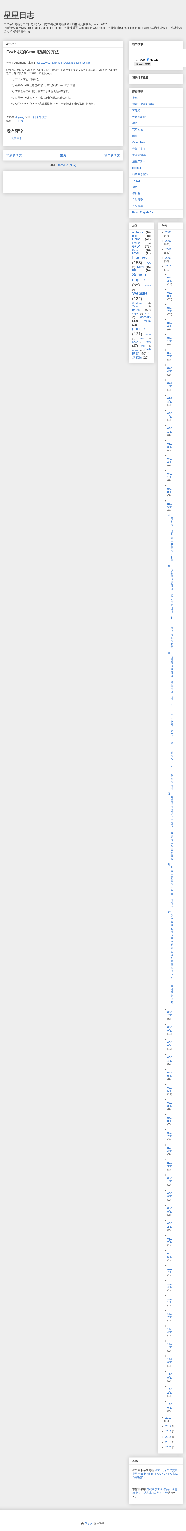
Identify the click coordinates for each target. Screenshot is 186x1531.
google (138, 328)
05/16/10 (169, 1044)
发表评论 (16, 138)
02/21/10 (169, 385)
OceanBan (138, 142)
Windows (137, 303)
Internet (139, 257)
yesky (135, 350)
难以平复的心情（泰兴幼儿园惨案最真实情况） (170, 945)
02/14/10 (169, 370)
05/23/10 (169, 1059)
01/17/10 (169, 309)
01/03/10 (169, 279)
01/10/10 (169, 294)
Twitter (136, 180)
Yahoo (135, 306)
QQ (149, 263)
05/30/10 (169, 1074)
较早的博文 (112, 155)
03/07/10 (169, 415)
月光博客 (137, 206)
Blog (135, 235)
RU (134, 270)
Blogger (89, 1523)
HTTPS (19, 121)
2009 (168, 257)
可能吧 (136, 110)
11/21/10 (169, 1345)
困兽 (135, 135)
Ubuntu (147, 285)
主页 (63, 155)
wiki (143, 346)
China (136, 239)
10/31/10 (169, 1300)
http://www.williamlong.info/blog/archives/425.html (63, 62)
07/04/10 (169, 1150)
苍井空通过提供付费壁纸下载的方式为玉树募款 (170, 826)
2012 (168, 1426)
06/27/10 (169, 1134)
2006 (168, 232)
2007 (168, 240)
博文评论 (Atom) (67, 165)
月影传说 (137, 199)
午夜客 (136, 193)
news (135, 342)
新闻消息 (149, 1473)
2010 (168, 266)
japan (148, 334)
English (136, 243)
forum (147, 321)
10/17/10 (169, 1270)
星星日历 (160, 1470)
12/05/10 (169, 1376)
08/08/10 (169, 1195)
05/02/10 (169, 1014)
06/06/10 (169, 1089)
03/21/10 (169, 430)
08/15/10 (169, 1210)
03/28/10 (169, 445)
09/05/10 (169, 1255)
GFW (136, 246)
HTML (136, 253)
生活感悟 (141, 355)
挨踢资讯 (140, 1477)
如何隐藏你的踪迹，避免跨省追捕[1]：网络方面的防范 (170, 607)
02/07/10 (169, 354)
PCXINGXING (163, 1473)
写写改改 (137, 129)
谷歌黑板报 (139, 116)
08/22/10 (169, 1225)
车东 (135, 97)
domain (145, 317)
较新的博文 (14, 155)
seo (148, 342)
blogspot (137, 167)
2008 (168, 249)
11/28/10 (169, 1361)
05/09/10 (169, 1029)
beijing (135, 313)
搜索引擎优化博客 (143, 104)
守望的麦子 (139, 148)
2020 (168, 1447)
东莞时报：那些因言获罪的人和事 (170, 537)
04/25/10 (169, 505)
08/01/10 (169, 1180)
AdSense (137, 232)
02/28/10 (169, 400)
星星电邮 (137, 1473)
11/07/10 (169, 1315)
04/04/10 (169, 460)
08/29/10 (169, 1240)
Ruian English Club (143, 212)
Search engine (139, 277)
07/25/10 (169, 1164)
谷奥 (135, 123)
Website (140, 293)
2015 (168, 1436)
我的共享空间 (140, 174)
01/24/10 (169, 324)
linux (141, 338)
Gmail (135, 250)
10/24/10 (169, 1285)
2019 (168, 1442)
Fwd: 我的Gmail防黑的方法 (170, 764)
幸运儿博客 (139, 155)
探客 (135, 186)
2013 (168, 1431)
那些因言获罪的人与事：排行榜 (170, 885)
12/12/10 (169, 1391)
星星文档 (172, 1470)
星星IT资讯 (138, 161)
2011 (168, 1417)
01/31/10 (169, 339)
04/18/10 (169, 490)
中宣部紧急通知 (170, 992)
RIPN (140, 267)
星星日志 (18, 15)
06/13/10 (169, 1104)
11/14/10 (169, 1330)
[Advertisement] (51, 181)
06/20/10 (169, 1119)
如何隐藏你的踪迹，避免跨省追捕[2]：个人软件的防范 (170, 693)
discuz (147, 313)
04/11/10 (169, 475)
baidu (136, 310)
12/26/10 (169, 1406)
